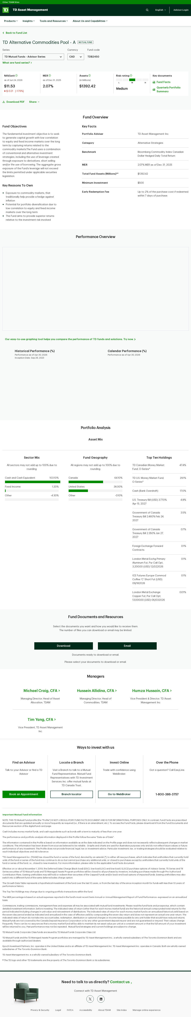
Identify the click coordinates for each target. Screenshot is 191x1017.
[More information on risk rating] (131, 67)
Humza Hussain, (150, 682)
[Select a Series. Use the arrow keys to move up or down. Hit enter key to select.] (33, 48)
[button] (147, 10)
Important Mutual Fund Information (22, 804)
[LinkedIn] (101, 988)
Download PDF (15, 93)
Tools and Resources (54, 21)
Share (34, 93)
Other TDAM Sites (10, 2)
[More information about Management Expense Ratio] (50, 67)
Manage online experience (147, 999)
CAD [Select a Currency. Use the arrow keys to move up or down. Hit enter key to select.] (72, 48)
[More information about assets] (90, 67)
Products (11, 21)
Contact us (120, 971)
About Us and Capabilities (90, 21)
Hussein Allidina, (95, 682)
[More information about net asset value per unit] (16, 67)
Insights (29, 21)
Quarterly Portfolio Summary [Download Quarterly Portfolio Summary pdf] (169, 81)
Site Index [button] (122, 999)
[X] (90, 988)
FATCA (70, 999)
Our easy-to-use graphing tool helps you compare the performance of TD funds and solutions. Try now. (69, 331)
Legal (58, 999)
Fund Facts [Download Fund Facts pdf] (163, 74)
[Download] (63, 637)
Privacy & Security (40, 999)
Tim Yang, (40, 711)
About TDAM (104, 999)
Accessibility (85, 999)
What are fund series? (16, 54)
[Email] (127, 637)
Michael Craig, (40, 682)
